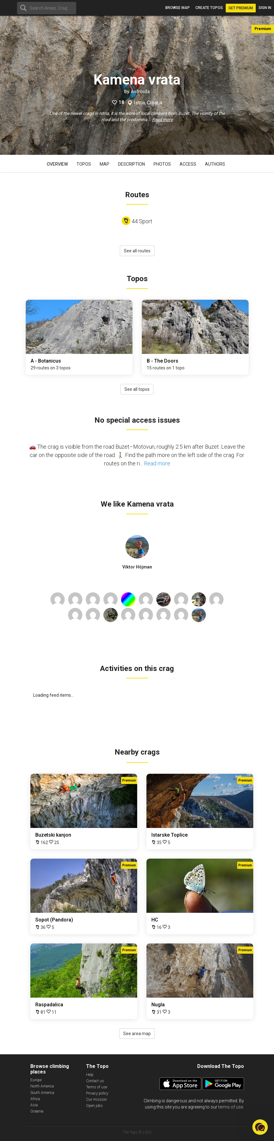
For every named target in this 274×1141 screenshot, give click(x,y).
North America (42, 1086)
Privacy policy (97, 1093)
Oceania (36, 1111)
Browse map (177, 8)
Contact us (95, 1081)
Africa (35, 1099)
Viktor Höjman (137, 566)
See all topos (137, 389)
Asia (34, 1105)
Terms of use (96, 1087)
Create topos (209, 8)
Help (90, 1075)
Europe (35, 1080)
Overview (57, 164)
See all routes (137, 250)
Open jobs (94, 1106)
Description (131, 164)
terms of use (230, 1106)
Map (104, 164)
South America (42, 1093)
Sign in (265, 8)
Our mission (96, 1099)
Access (188, 164)
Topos (83, 164)
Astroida (140, 91)
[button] (260, 1127)
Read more (162, 119)
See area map (137, 1033)
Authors (215, 164)
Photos (162, 164)
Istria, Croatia (148, 102)
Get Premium (240, 8)
